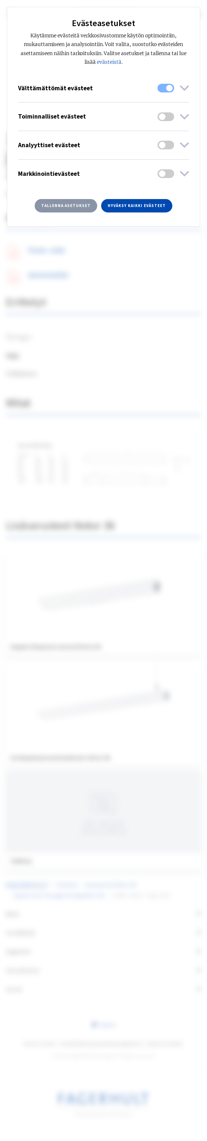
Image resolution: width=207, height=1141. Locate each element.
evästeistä (109, 62)
